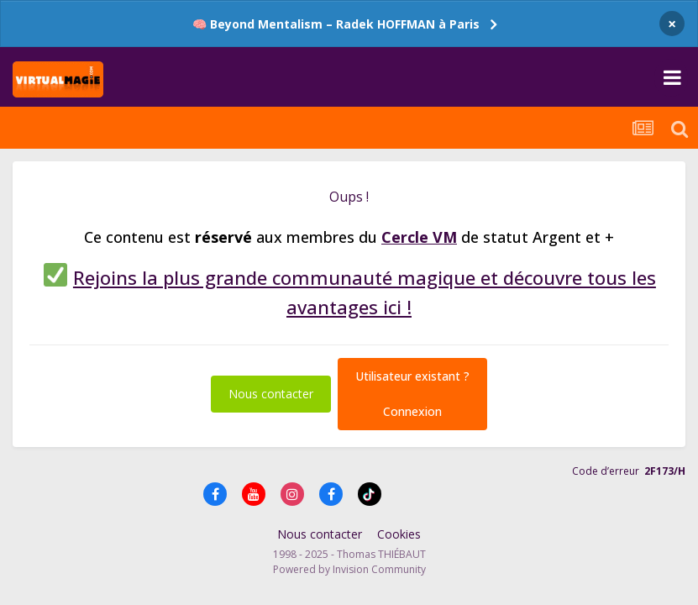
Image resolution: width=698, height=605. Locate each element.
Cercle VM (419, 237)
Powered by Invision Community (349, 569)
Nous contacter (270, 394)
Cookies (399, 534)
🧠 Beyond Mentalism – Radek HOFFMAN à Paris (336, 24)
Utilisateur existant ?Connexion (412, 393)
